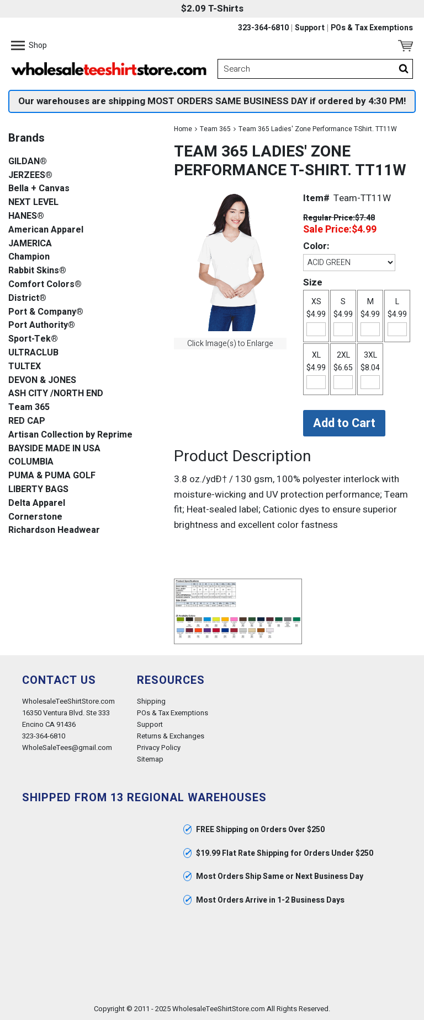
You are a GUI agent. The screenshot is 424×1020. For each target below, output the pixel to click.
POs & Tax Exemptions (372, 28)
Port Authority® (41, 325)
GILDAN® (27, 162)
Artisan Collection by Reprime (70, 435)
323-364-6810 (263, 28)
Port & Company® (45, 312)
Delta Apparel (36, 503)
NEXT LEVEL (33, 202)
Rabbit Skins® (37, 271)
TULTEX (24, 367)
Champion (29, 257)
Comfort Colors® (45, 284)
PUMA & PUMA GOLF (52, 476)
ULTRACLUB (33, 353)
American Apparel (45, 230)
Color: (316, 246)
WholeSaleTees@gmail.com (67, 747)
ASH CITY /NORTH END (55, 394)
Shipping (151, 701)
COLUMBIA (31, 462)
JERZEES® (30, 175)
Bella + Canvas (39, 189)
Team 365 (215, 129)
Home (183, 129)
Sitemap (150, 759)
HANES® (26, 216)
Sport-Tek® (33, 339)
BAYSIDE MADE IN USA (54, 449)
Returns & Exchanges (170, 736)
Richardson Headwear (54, 530)
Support (310, 28)
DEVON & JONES (42, 380)
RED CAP (26, 421)
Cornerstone (35, 517)
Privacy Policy (159, 747)
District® (27, 298)
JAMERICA (30, 244)
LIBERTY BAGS (38, 489)
